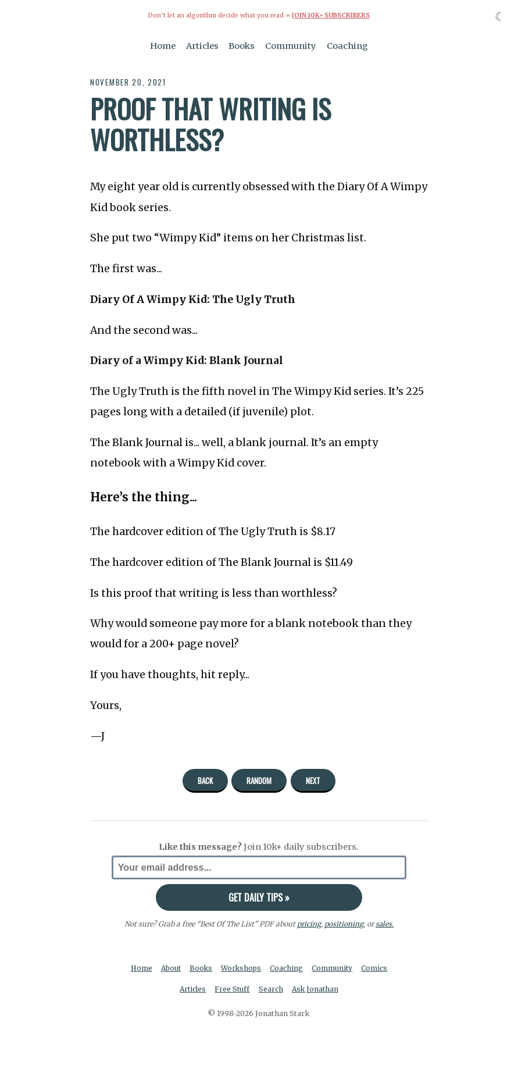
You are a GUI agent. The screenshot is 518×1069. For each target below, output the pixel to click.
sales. (384, 923)
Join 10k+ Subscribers (331, 15)
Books (241, 45)
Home (163, 45)
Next (313, 780)
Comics (377, 967)
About (170, 967)
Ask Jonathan (316, 989)
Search (271, 989)
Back (205, 780)
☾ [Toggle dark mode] (500, 16)
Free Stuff (232, 989)
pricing (308, 923)
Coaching (347, 45)
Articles (202, 45)
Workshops (242, 967)
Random (259, 780)
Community (290, 45)
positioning (343, 923)
